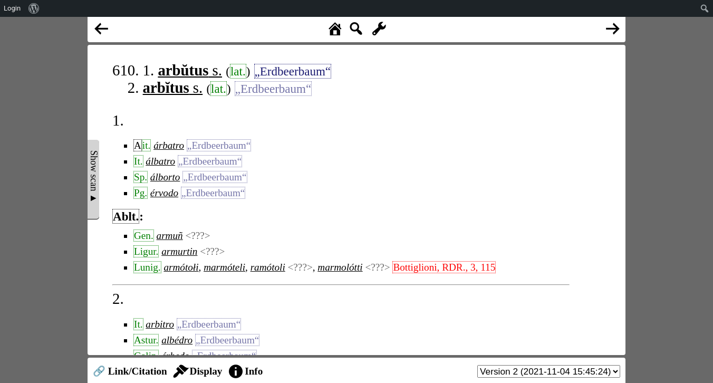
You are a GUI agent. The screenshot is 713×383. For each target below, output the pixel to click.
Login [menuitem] (12, 8)
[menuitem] (34, 8)
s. (190, 70)
